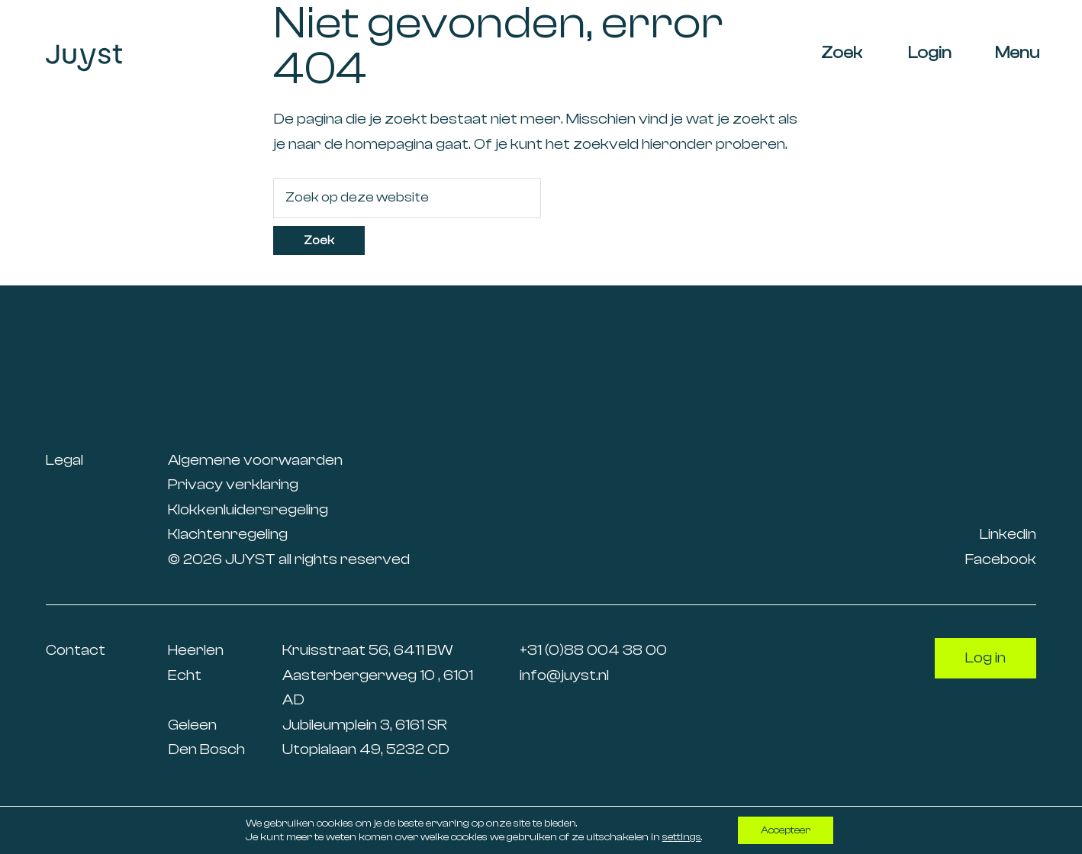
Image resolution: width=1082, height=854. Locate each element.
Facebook (1000, 559)
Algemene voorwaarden (255, 460)
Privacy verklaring (233, 484)
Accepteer (785, 830)
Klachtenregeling (228, 534)
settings (681, 837)
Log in (985, 657)
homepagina (389, 144)
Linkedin (1008, 534)
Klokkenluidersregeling (248, 509)
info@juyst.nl (564, 675)
